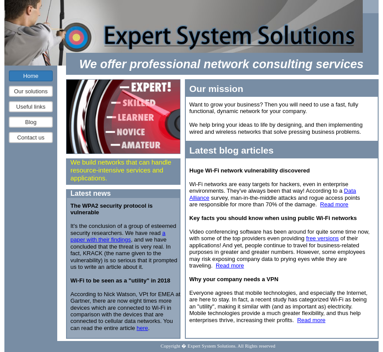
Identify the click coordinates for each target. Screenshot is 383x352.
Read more (334, 204)
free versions (322, 238)
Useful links (30, 106)
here (142, 328)
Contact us (30, 137)
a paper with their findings (118, 236)
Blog (31, 122)
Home (31, 76)
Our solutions (31, 91)
